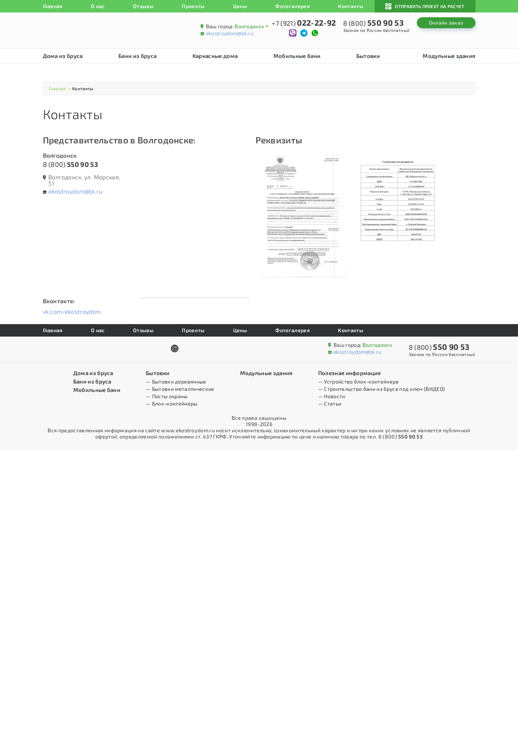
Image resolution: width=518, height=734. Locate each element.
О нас (98, 6)
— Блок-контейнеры (171, 403)
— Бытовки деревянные (176, 381)
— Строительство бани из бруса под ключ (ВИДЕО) (381, 389)
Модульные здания (449, 55)
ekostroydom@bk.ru (230, 33)
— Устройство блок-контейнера (358, 381)
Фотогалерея (292, 6)
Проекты (193, 6)
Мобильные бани (296, 55)
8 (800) (70, 164)
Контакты (350, 6)
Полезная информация (349, 373)
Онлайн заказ (446, 22)
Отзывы (143, 6)
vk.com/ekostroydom (72, 311)
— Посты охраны (166, 396)
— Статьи (330, 403)
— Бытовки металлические (180, 389)
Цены (240, 6)
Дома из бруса (63, 55)
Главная (53, 6)
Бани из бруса (137, 55)
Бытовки (368, 55)
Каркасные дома (215, 55)
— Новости (331, 396)
